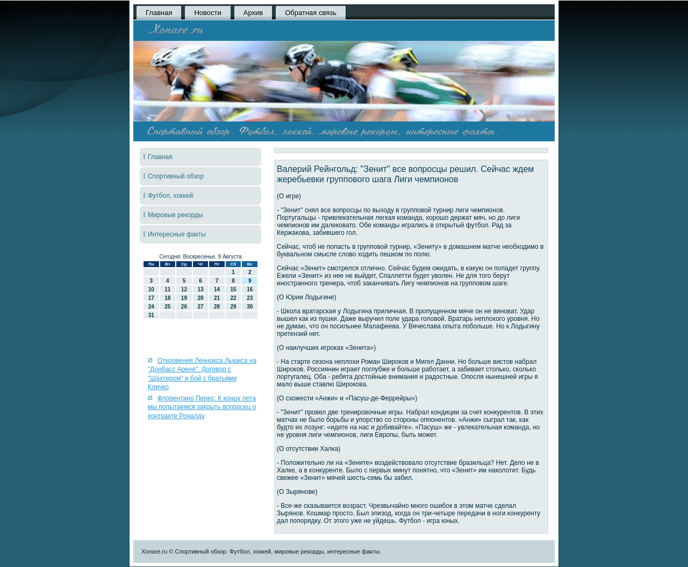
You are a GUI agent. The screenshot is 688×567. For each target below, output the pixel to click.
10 (151, 289)
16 (250, 289)
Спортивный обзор (176, 176)
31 (151, 315)
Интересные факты (177, 234)
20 (200, 298)
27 (200, 307)
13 (200, 289)
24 (151, 307)
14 (217, 289)
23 (250, 298)
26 (184, 307)
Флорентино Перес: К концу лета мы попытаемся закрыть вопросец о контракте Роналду (202, 407)
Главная (159, 13)
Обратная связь (310, 13)
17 (151, 298)
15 (233, 289)
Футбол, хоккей (170, 195)
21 (217, 298)
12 (184, 289)
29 (233, 307)
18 (167, 298)
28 (217, 307)
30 (250, 307)
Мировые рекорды (175, 215)
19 (184, 298)
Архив (253, 13)
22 (233, 298)
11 (167, 289)
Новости (207, 13)
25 (167, 307)
